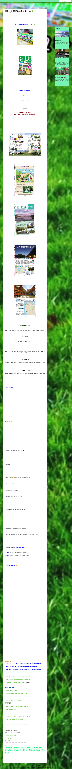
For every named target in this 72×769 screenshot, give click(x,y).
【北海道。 (8, 690)
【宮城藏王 (8, 716)
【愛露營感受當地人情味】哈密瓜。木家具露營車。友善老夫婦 (17, 724)
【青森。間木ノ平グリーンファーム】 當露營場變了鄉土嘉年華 (17, 706)
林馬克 (43, 750)
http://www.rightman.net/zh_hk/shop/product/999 (17, 567)
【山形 (7, 712)
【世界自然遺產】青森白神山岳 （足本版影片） (14, 700)
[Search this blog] (66, 1)
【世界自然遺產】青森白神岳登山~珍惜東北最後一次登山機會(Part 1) (18, 693)
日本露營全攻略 (30, 750)
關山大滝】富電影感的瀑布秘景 (14, 712)
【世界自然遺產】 (9, 696)
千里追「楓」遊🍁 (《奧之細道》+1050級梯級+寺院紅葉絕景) (23, 672)
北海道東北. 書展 (30, 747)
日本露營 (22, 750)
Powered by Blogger (36, 765)
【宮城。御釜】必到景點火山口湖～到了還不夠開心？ (15, 719)
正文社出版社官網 (9, 565)
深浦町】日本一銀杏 (12, 709)
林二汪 (38, 750)
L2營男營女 (16, 747)
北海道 (22, 747)
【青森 (7, 709)
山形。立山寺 (8, 672)
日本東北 (16, 750)
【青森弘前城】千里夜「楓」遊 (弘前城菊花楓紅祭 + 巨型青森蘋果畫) (18, 679)
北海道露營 (39, 747)
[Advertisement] (52, 43)
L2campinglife (8, 747)
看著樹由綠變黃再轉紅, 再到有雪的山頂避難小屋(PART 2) (22, 696)
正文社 (7, 752)
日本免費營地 (9, 750)
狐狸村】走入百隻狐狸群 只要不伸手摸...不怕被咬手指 (20, 716)
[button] (5, 15)
